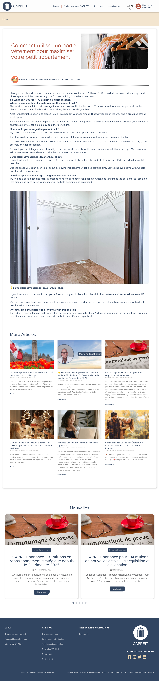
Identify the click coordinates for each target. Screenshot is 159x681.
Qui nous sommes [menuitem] (50, 634)
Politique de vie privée (90, 672)
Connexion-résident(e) (144, 6)
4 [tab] (82, 603)
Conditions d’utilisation (112, 672)
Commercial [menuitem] (84, 634)
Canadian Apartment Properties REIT (24, 6)
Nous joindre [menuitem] (47, 658)
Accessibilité (72, 672)
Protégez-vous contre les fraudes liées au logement (78, 444)
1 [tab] (73, 603)
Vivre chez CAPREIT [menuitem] (14, 644)
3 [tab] (79, 603)
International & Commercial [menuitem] (94, 627)
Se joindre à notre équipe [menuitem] (53, 639)
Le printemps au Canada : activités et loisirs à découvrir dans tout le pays (31, 374)
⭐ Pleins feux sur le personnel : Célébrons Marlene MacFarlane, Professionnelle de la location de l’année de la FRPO (78, 375)
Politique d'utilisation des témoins (139, 672)
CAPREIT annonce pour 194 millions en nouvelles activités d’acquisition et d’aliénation (117, 561)
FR (130, 6)
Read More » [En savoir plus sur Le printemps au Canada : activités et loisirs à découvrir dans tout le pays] (14, 394)
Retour (5, 19)
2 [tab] (76, 603)
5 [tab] (85, 603)
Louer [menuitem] (8, 627)
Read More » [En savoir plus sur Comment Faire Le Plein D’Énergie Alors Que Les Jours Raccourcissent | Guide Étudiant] (109, 464)
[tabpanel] (42, 556)
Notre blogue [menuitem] (48, 653)
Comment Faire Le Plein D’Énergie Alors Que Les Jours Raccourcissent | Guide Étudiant (124, 445)
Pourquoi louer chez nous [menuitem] (16, 639)
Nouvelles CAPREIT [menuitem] (50, 648)
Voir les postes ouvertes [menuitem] (52, 644)
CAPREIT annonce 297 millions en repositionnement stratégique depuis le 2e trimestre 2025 (42, 561)
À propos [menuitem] (47, 627)
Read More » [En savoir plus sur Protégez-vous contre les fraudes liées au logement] (62, 474)
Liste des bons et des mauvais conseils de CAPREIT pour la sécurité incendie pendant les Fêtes (31, 445)
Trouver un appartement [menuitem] (15, 634)
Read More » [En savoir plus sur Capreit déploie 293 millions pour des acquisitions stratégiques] (109, 404)
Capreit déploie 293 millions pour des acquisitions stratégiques (123, 374)
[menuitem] (56, 6)
